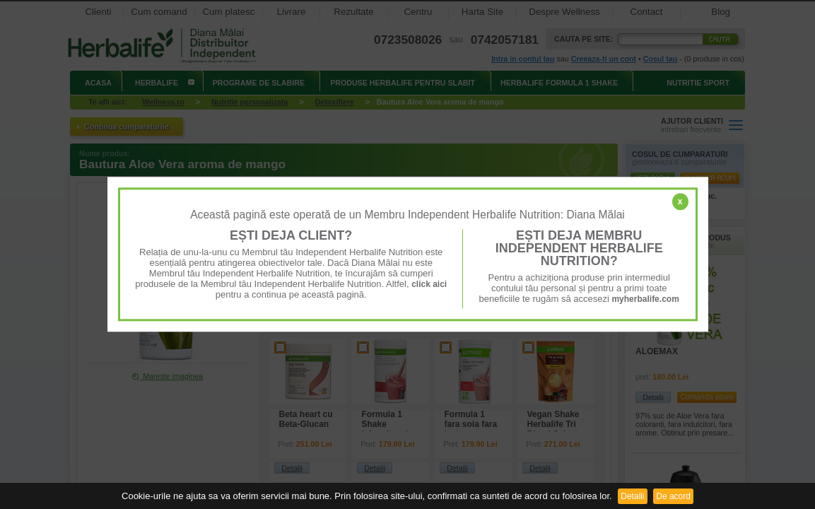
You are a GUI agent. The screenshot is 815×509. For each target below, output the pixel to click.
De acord (673, 496)
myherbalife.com (645, 299)
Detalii (632, 496)
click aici (429, 284)
